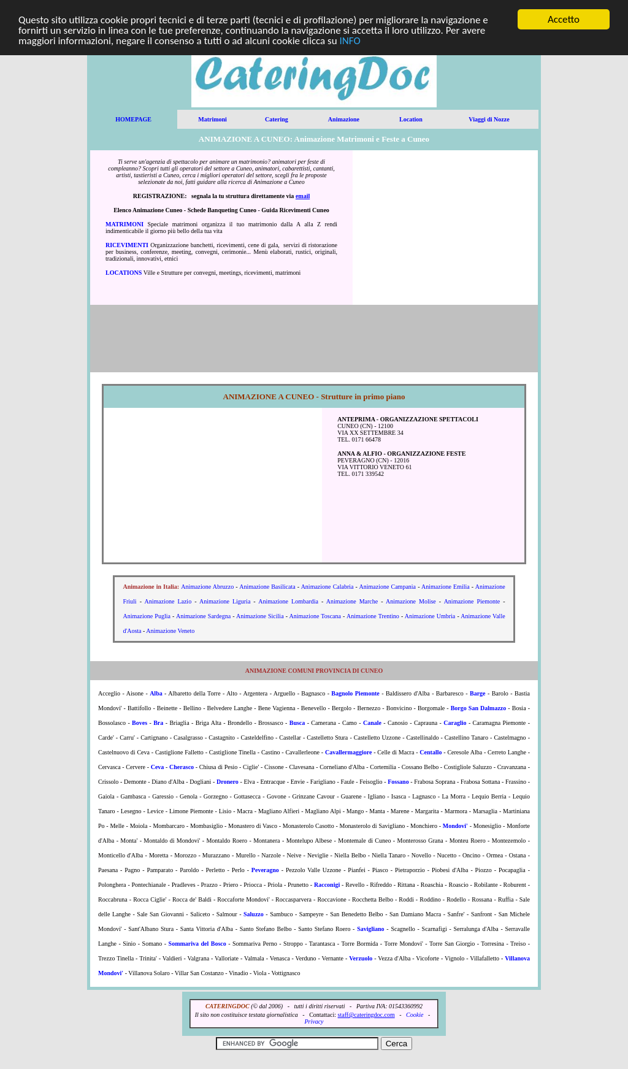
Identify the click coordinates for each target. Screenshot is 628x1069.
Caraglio (454, 722)
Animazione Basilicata (267, 586)
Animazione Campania (387, 586)
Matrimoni (212, 119)
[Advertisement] (445, 227)
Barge (478, 693)
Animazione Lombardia (288, 601)
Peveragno (265, 870)
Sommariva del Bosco (197, 943)
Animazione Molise (411, 601)
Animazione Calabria (327, 586)
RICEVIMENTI (126, 245)
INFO (350, 40)
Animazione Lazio (167, 601)
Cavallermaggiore (348, 752)
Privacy (313, 1021)
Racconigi (327, 884)
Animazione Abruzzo (207, 586)
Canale (372, 722)
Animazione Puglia (146, 616)
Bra (158, 722)
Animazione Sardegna (203, 616)
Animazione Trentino (373, 616)
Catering (276, 119)
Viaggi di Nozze (489, 119)
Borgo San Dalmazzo (479, 708)
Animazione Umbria (430, 616)
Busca (297, 722)
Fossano (398, 781)
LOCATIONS (123, 272)
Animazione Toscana (315, 616)
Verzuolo (360, 958)
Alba (156, 693)
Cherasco (181, 767)
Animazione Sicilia (260, 616)
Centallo (430, 752)
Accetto (564, 19)
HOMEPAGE (133, 119)
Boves (139, 722)
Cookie (414, 1014)
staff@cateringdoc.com (366, 1014)
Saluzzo (253, 914)
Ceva (157, 767)
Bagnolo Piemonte (355, 693)
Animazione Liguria (224, 601)
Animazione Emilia (445, 586)
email (303, 196)
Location (411, 119)
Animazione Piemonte (472, 601)
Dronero (227, 781)
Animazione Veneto (170, 630)
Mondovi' (455, 825)
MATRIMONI (124, 224)
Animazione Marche (352, 601)
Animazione (343, 119)
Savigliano (370, 928)
